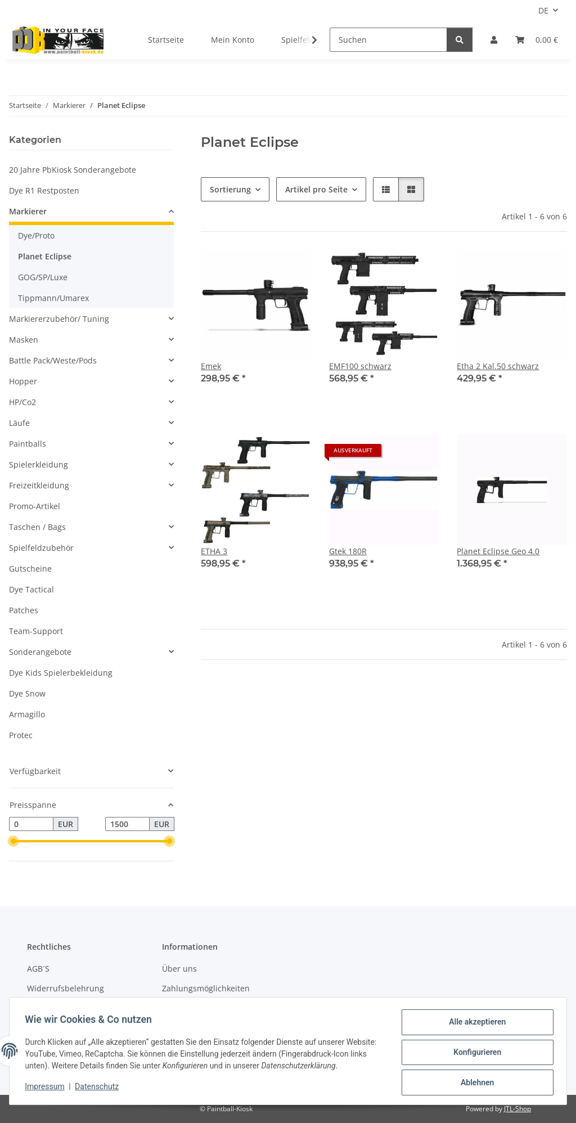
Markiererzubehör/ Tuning (59, 318)
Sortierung (230, 189)
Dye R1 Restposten (44, 190)
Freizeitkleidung (39, 485)
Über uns (179, 968)
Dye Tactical (31, 589)
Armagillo (27, 714)
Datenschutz (100, 1088)
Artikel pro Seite (316, 189)
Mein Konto (232, 39)
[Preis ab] (31, 824)
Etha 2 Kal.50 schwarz (498, 366)
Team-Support (36, 631)
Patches (23, 610)
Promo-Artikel (34, 506)
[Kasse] (536, 39)
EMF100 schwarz (360, 366)
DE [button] (543, 10)
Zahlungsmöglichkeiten (206, 988)
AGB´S (38, 968)
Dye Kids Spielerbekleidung (60, 672)
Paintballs (27, 443)
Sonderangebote (40, 651)
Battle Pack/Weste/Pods (53, 360)
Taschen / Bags (37, 527)
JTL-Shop (517, 1108)
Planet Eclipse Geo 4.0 (498, 551)
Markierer (28, 211)
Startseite (166, 39)
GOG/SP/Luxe (43, 277)
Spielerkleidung (38, 464)
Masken (23, 339)
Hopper (23, 381)
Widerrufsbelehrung (65, 988)
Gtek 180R (348, 551)
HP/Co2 (22, 402)
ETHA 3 (214, 551)
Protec (21, 735)
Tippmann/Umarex (53, 298)
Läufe (19, 422)
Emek (211, 366)
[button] (494, 39)
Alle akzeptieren (474, 1024)
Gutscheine (30, 568)
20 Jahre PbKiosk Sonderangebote (72, 169)
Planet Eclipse (44, 256)
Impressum (47, 1088)
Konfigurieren (474, 1053)
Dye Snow (27, 693)
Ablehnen (474, 1083)
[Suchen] (388, 40)
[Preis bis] (127, 824)
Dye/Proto (36, 235)
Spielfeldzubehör (41, 547)
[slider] (13, 842)
